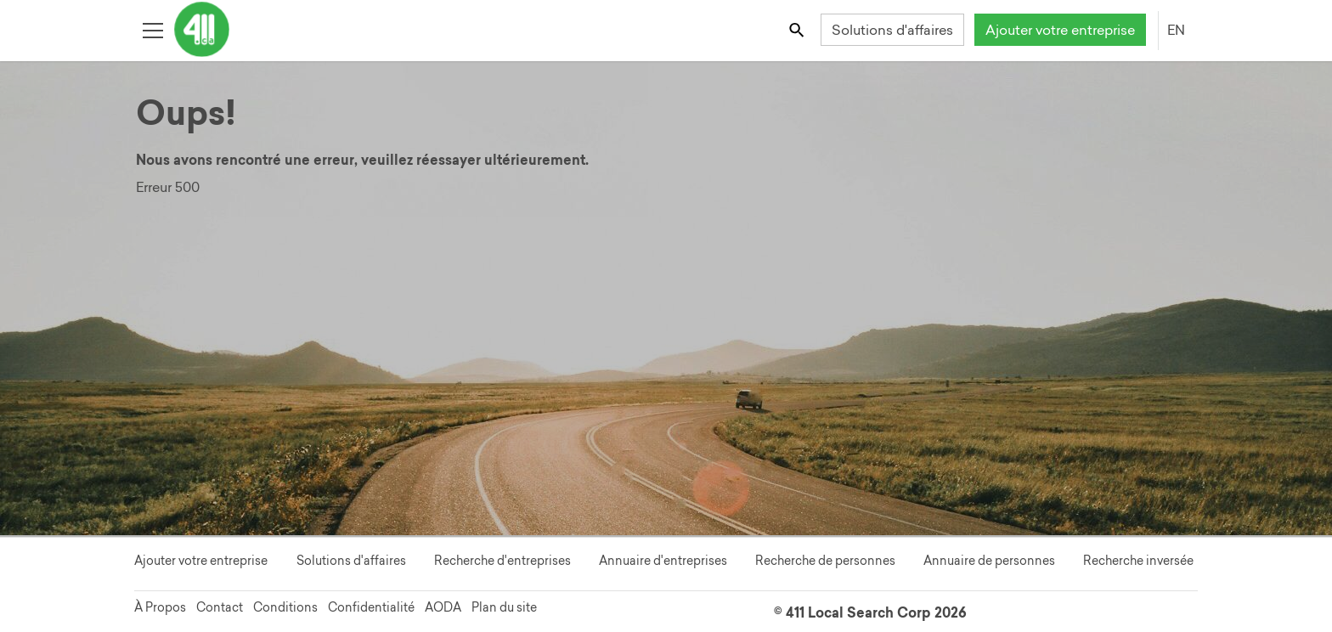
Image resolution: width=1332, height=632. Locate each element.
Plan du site (504, 607)
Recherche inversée (1138, 560)
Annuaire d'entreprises (663, 560)
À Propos (160, 607)
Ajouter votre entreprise (1060, 29)
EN (1176, 29)
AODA (443, 607)
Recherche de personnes (825, 560)
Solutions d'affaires (892, 29)
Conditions (285, 607)
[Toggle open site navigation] (152, 29)
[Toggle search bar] (798, 29)
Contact (219, 607)
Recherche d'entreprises (502, 560)
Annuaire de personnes (989, 560)
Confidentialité (371, 607)
